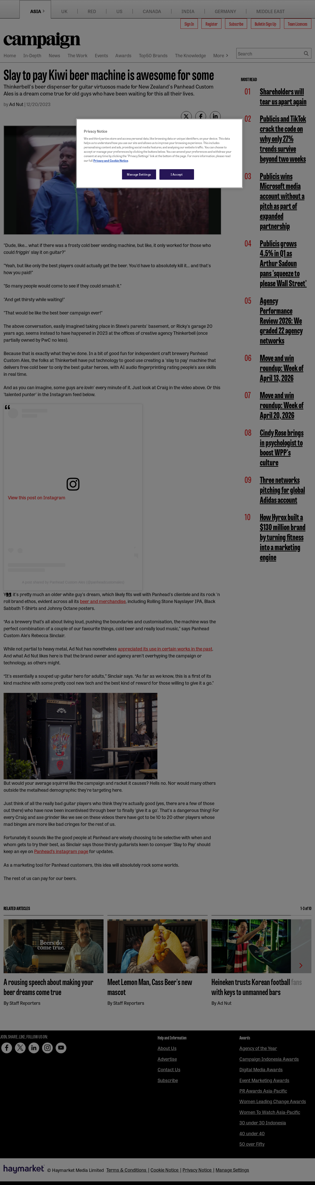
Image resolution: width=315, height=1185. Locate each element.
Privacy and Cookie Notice (110, 160)
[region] (159, 153)
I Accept (177, 174)
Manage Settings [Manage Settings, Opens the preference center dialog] (139, 174)
